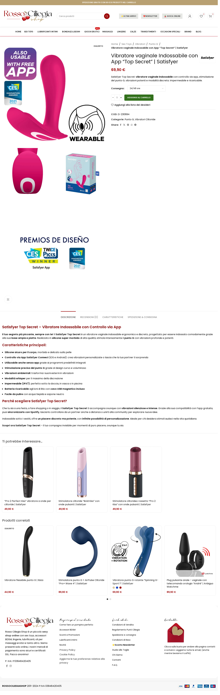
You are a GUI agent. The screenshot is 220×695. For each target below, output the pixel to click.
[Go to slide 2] (110, 599)
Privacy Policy (67, 650)
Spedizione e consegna (124, 634)
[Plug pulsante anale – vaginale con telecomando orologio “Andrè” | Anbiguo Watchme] (190, 551)
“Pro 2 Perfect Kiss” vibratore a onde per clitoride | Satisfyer (27, 502)
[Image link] (30, 622)
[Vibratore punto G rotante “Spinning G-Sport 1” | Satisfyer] (136, 551)
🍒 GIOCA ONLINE (172, 16)
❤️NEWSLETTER (150, 16)
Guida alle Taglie (120, 649)
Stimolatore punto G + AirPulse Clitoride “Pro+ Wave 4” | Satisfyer (81, 581)
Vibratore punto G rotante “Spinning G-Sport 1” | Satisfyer (135, 581)
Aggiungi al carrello (139, 97)
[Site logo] (28, 16)
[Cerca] (83, 16)
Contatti (116, 659)
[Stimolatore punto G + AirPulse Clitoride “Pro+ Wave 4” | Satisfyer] (82, 551)
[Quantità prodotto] (117, 98)
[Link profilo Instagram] (11, 666)
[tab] (68, 315)
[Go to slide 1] (107, 599)
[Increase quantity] (121, 98)
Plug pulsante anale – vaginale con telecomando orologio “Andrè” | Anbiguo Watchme (190, 583)
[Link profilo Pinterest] (128, 125)
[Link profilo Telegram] (135, 125)
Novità (62, 644)
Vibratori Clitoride (145, 119)
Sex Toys (127, 44)
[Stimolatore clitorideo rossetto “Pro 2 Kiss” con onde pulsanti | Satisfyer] (136, 472)
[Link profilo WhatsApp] (131, 125)
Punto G (153, 44)
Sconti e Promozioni (69, 634)
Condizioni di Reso (121, 639)
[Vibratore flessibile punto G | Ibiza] (27, 551)
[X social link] (124, 125)
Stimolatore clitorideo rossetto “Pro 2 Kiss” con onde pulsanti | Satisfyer (134, 502)
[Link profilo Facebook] (120, 125)
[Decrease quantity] (113, 98)
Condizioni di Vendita (123, 624)
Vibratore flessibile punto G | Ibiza (23, 580)
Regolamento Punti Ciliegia (126, 629)
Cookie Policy (67, 654)
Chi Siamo (117, 654)
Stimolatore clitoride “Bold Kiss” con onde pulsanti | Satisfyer (79, 502)
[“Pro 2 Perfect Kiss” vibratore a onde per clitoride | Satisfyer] (27, 472)
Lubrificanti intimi (68, 639)
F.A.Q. (115, 665)
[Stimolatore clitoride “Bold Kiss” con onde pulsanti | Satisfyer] (82, 472)
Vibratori (140, 44)
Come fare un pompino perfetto (76, 624)
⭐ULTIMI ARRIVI (128, 16)
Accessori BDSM (67, 629)
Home (114, 44)
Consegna (117, 88)
